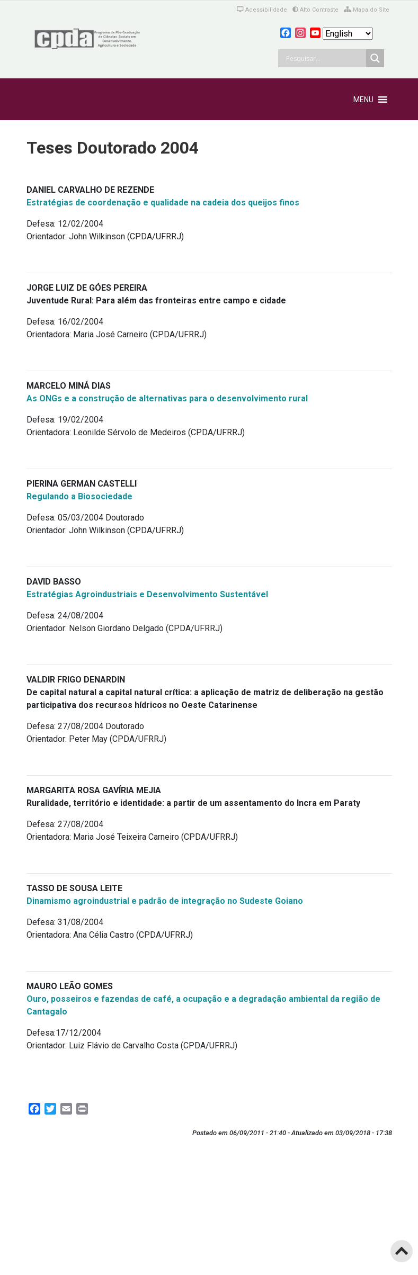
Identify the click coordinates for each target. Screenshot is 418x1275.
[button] (363, 99)
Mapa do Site (366, 9)
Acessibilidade (262, 9)
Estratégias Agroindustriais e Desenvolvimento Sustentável (147, 594)
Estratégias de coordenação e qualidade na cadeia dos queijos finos (162, 202)
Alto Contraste (315, 9)
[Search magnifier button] (375, 58)
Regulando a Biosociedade (79, 496)
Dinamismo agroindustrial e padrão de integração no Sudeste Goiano (164, 901)
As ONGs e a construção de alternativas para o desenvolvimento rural (167, 398)
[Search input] (324, 58)
